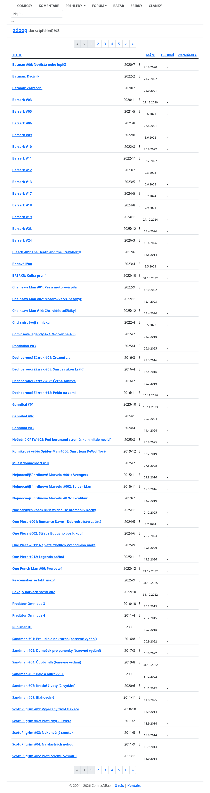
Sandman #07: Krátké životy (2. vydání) (43, 685)
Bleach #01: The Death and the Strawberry (46, 252)
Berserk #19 (22, 217)
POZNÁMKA (187, 55)
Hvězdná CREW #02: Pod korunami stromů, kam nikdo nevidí (61, 439)
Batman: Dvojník (25, 76)
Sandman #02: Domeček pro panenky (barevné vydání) (56, 650)
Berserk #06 (22, 123)
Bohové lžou (22, 264)
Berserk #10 (22, 146)
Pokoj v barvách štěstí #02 (33, 592)
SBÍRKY (136, 5)
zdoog (20, 30)
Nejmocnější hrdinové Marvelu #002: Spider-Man (51, 486)
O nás (119, 785)
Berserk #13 (22, 181)
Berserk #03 (22, 99)
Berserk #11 (22, 158)
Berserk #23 (22, 228)
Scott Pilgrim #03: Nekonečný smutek (43, 732)
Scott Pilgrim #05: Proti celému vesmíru (44, 756)
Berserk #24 (22, 240)
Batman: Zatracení (27, 88)
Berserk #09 (22, 135)
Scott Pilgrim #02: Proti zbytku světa (41, 721)
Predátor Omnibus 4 (28, 615)
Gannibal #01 (23, 404)
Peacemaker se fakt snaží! (33, 580)
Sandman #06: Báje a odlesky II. (38, 674)
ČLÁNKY (155, 5)
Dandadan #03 (24, 346)
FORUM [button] (98, 5)
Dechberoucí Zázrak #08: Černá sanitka (44, 381)
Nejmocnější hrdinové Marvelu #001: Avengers (50, 474)
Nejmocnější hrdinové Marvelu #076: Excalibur (50, 498)
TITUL (17, 55)
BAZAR (118, 5)
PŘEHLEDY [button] (74, 5)
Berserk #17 (22, 193)
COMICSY (24, 5)
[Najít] (37, 14)
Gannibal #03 (23, 428)
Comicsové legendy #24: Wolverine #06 (43, 334)
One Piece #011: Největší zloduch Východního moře (53, 545)
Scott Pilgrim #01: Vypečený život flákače (45, 709)
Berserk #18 (22, 205)
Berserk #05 (22, 111)
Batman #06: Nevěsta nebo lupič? (39, 64)
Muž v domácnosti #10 (30, 463)
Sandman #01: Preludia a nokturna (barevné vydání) (54, 639)
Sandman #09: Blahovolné (33, 697)
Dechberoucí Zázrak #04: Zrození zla (41, 357)
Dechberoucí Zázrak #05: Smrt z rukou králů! (48, 369)
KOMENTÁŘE (49, 5)
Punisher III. (22, 627)
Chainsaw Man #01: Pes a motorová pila (44, 287)
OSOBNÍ (167, 55)
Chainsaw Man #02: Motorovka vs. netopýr (47, 299)
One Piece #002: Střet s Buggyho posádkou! (47, 533)
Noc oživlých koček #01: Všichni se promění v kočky (54, 510)
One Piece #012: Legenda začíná (38, 557)
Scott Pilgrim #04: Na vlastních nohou (42, 744)
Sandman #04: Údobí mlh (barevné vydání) (46, 662)
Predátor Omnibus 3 (28, 603)
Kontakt (133, 785)
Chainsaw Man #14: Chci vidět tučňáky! (44, 310)
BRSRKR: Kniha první (29, 275)
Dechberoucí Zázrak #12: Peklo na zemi (44, 392)
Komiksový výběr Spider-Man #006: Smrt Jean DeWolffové (59, 451)
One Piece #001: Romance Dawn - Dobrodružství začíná (56, 521)
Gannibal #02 (23, 416)
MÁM (150, 55)
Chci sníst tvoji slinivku (31, 322)
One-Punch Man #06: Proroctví (37, 568)
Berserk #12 (22, 170)
